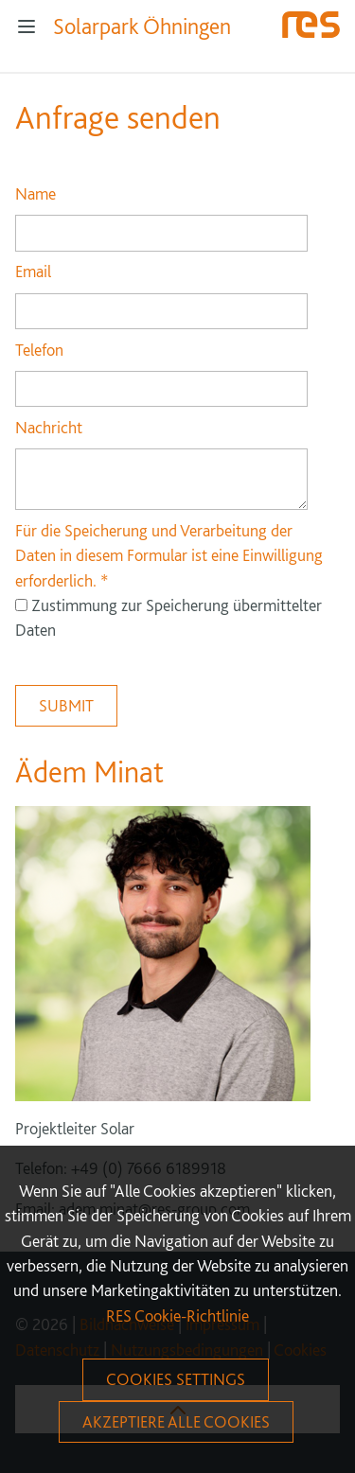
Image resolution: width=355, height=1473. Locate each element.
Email (33, 271)
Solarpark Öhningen (142, 26)
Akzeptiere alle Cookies (176, 1421)
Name (35, 193)
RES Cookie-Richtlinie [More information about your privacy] (177, 1315)
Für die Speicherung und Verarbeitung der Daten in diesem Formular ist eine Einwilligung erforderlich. (169, 555)
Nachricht (48, 427)
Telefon (39, 349)
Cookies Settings (175, 1379)
